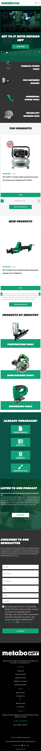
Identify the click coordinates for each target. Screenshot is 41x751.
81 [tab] (20, 299)
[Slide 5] (22, 52)
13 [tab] (21, 293)
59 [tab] (21, 297)
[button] (36, 595)
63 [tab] (28, 297)
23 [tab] (37, 293)
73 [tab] (7, 299)
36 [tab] (21, 295)
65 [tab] (31, 297)
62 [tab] (26, 297)
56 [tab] (17, 297)
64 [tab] (29, 297)
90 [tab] (34, 299)
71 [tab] (4, 299)
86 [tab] (28, 299)
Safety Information (20, 685)
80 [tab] (18, 299)
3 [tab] (18, 200)
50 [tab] (7, 297)
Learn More (20, 46)
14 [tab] (23, 293)
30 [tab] (12, 295)
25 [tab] (4, 295)
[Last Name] (20, 581)
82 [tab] (21, 299)
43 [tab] (32, 295)
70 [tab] (3, 299)
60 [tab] (23, 297)
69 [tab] (37, 297)
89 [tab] (32, 299)
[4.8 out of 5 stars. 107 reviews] (9, 267)
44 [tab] (34, 295)
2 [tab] (16, 200)
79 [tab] (17, 299)
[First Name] (20, 573)
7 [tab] (24, 200)
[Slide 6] (26, 52)
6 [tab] (22, 200)
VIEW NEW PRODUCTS (20, 304)
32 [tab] (15, 295)
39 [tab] (26, 295)
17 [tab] (28, 293)
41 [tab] (29, 295)
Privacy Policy (10, 622)
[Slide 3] (14, 52)
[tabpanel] (20, 166)
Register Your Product (20, 681)
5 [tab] (21, 200)
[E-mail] (20, 567)
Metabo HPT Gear (20, 678)
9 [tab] (15, 293)
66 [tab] (32, 297)
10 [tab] (17, 293)
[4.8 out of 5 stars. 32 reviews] (9, 173)
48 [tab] (4, 297)
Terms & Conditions (16, 737)
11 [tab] (18, 293)
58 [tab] (20, 297)
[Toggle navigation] (39, 3)
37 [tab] (23, 295)
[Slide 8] (34, 52)
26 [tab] (6, 295)
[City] (20, 589)
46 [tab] (37, 295)
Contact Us (20, 671)
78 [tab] (15, 299)
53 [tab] (12, 297)
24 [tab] (3, 295)
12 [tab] (20, 293)
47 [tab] (3, 297)
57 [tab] (18, 297)
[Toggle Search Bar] (36, 3)
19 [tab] (31, 293)
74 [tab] (9, 299)
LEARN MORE (20, 515)
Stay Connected (20, 674)
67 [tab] (34, 297)
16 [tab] (26, 293)
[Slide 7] (30, 52)
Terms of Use (25, 622)
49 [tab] (6, 297)
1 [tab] (3, 293)
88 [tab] (31, 299)
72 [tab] (6, 299)
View (20, 195)
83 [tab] (23, 299)
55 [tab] (15, 297)
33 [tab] (17, 295)
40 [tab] (28, 295)
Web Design (18, 749)
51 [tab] (9, 297)
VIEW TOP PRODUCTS (20, 207)
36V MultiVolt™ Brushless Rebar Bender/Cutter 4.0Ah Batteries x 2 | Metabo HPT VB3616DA (20, 180)
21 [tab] (34, 293)
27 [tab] (7, 295)
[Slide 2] (10, 52)
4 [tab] (19, 200)
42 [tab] (31, 295)
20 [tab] (32, 293)
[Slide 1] (7, 52)
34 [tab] (18, 295)
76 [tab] (12, 299)
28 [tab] (9, 295)
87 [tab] (29, 299)
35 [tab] (20, 295)
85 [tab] (26, 299)
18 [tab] (29, 293)
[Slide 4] (18, 52)
